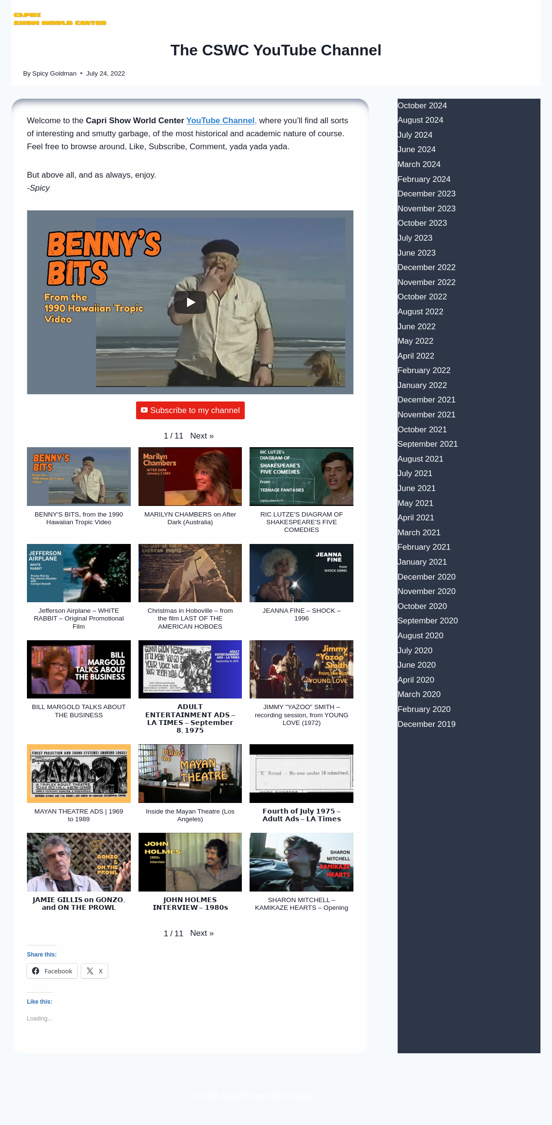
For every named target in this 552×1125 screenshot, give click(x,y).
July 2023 (415, 238)
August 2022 (420, 311)
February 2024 (424, 179)
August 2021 (420, 459)
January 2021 (422, 562)
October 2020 (422, 606)
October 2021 (422, 429)
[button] (202, 435)
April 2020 (416, 680)
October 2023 (422, 223)
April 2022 (416, 356)
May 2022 (416, 341)
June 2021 (417, 488)
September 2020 (428, 620)
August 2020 (420, 635)
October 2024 (422, 105)
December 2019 (427, 724)
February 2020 (424, 709)
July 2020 (415, 650)
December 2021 (427, 399)
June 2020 (417, 665)
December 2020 (427, 577)
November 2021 (427, 414)
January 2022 (422, 385)
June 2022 (417, 326)
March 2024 (419, 164)
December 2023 (427, 193)
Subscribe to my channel (190, 410)
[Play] (190, 302)
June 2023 (417, 253)
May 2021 (416, 503)
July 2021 (415, 473)
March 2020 (419, 694)
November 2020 (427, 591)
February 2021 (424, 547)
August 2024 (420, 120)
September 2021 (428, 444)
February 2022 (424, 370)
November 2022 (427, 282)
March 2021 (419, 532)
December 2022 (427, 267)
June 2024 (417, 149)
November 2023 (427, 208)
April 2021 (416, 517)
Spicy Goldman (54, 73)
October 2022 (422, 296)
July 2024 (415, 135)
